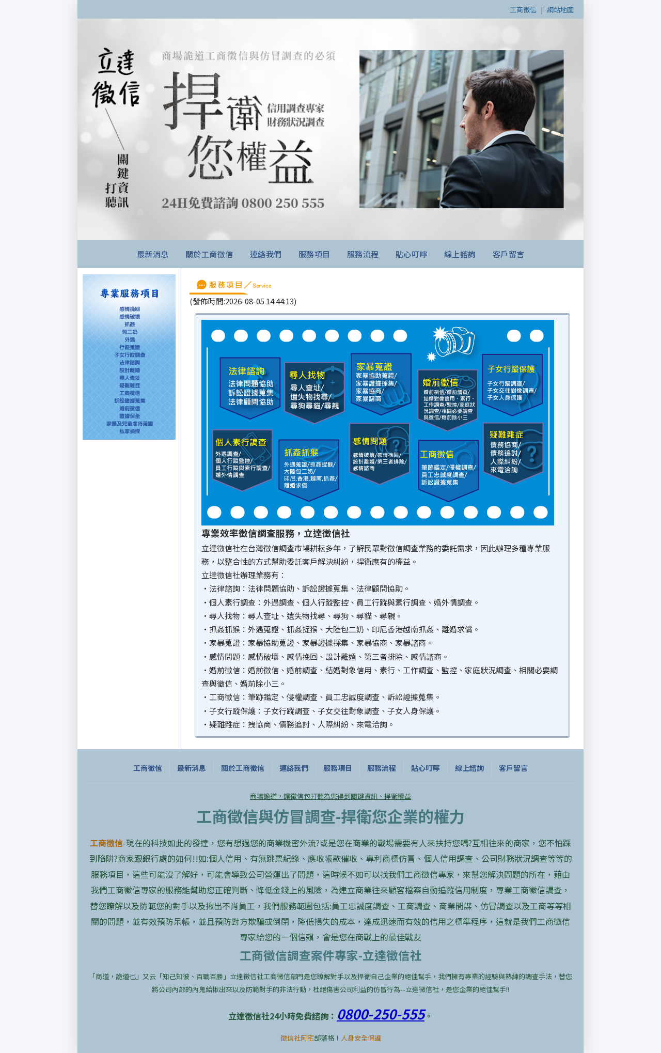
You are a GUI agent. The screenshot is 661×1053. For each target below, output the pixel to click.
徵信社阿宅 (297, 1038)
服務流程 (363, 254)
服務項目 (314, 254)
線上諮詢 (460, 254)
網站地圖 (560, 9)
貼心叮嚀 (412, 254)
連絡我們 (266, 254)
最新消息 (153, 254)
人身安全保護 (361, 1038)
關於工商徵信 (209, 254)
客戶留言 (509, 254)
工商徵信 (523, 9)
